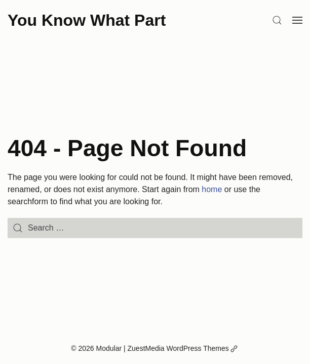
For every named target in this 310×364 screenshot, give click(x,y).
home (212, 189)
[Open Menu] (297, 20)
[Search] (277, 20)
